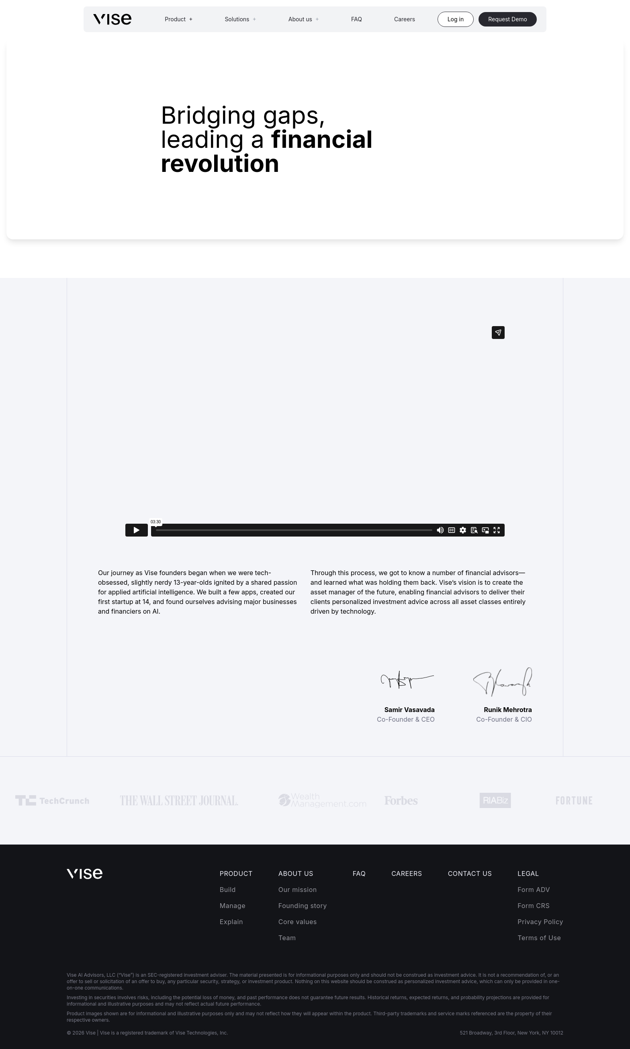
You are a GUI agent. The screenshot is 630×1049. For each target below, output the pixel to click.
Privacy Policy (540, 922)
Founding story (302, 906)
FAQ (356, 19)
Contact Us (470, 873)
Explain (231, 922)
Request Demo (507, 19)
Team (287, 938)
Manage (232, 906)
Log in (456, 19)
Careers (404, 19)
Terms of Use (539, 938)
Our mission (297, 890)
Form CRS (534, 906)
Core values (297, 922)
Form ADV (534, 890)
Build (228, 890)
